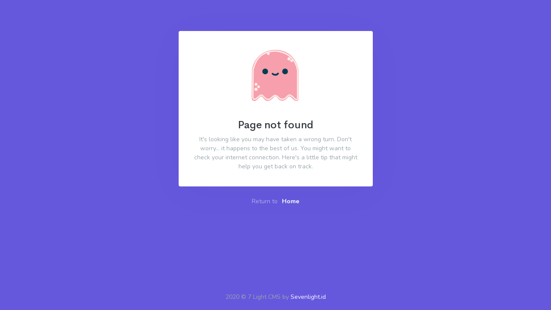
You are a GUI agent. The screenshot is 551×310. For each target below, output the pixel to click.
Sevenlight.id (308, 297)
